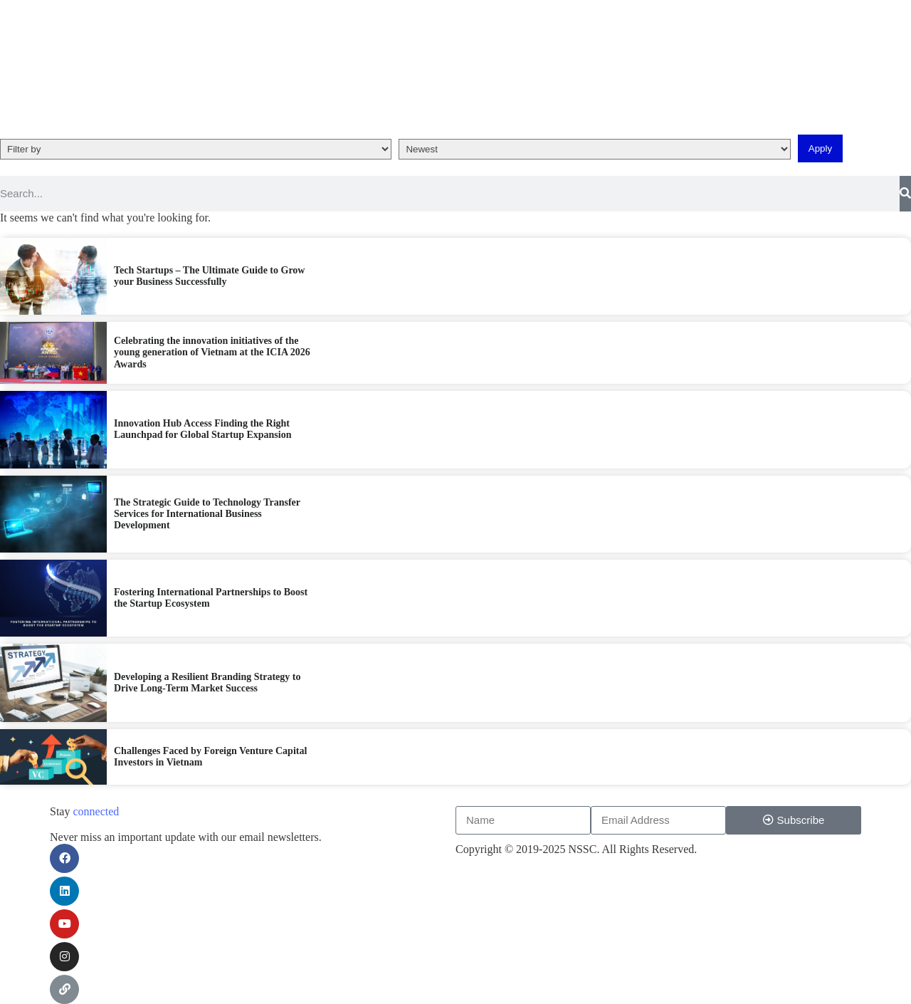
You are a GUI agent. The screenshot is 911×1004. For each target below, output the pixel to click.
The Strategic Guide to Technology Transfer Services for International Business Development (188, 513)
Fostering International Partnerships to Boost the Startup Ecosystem (192, 598)
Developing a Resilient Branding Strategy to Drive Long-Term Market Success (193, 682)
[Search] (905, 193)
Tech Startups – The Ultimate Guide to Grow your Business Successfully (191, 276)
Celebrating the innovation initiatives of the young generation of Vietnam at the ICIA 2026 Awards (194, 352)
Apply (820, 148)
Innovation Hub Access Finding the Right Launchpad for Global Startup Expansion (192, 429)
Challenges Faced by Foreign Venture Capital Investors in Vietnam (193, 757)
